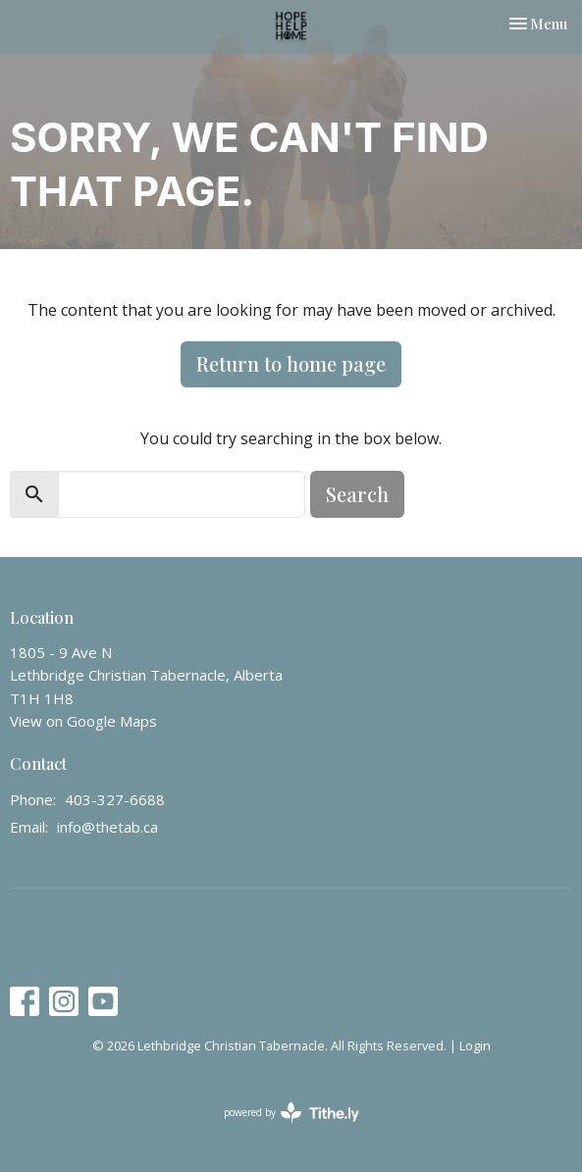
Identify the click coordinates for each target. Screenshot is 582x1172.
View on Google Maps (83, 721)
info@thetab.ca (107, 827)
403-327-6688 (115, 799)
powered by (291, 1112)
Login (475, 1045)
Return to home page (291, 363)
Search (357, 494)
